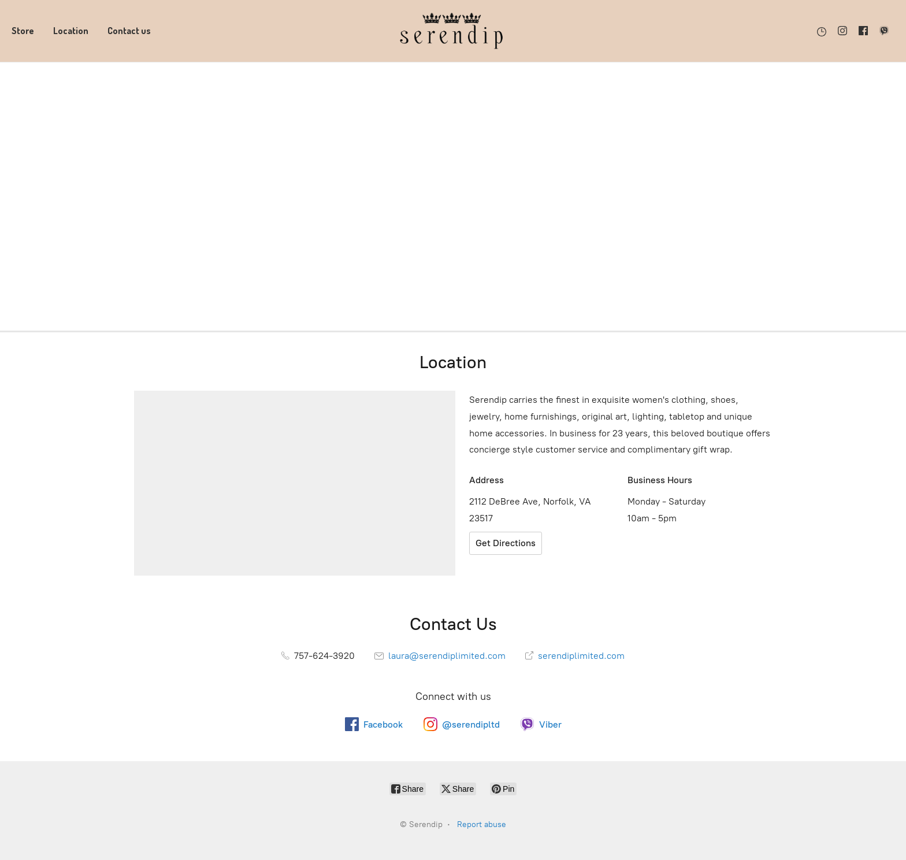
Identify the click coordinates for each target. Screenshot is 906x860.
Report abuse (481, 824)
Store (23, 30)
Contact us (129, 30)
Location (70, 30)
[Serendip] (453, 31)
